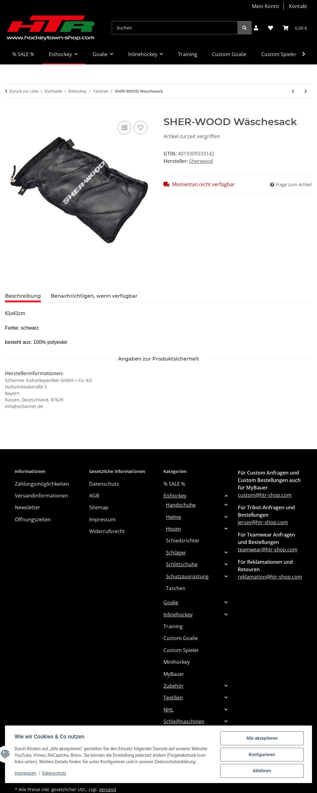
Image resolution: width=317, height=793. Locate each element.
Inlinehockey (178, 614)
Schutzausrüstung (187, 576)
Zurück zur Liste (23, 91)
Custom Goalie (180, 638)
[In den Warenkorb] (10, 112)
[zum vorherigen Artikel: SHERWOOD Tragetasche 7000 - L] (293, 91)
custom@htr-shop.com (265, 495)
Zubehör (173, 685)
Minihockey (176, 662)
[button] (256, 28)
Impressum (26, 774)
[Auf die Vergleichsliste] (124, 127)
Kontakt (298, 6)
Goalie (170, 602)
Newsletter (27, 507)
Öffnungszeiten (33, 519)
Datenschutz (55, 774)
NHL (168, 709)
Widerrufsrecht (107, 531)
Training (173, 626)
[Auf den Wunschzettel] (140, 127)
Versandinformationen (41, 495)
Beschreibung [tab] (23, 296)
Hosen (173, 528)
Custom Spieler (181, 650)
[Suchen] (175, 27)
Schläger (176, 552)
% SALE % (174, 483)
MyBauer (173, 674)
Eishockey (174, 495)
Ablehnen (261, 768)
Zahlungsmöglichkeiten (42, 483)
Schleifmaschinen (183, 721)
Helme (173, 517)
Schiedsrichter (183, 540)
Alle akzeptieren (261, 736)
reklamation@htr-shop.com (270, 576)
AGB (94, 495)
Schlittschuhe (182, 564)
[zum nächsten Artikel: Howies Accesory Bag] (305, 91)
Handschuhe (181, 505)
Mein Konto (265, 6)
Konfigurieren (261, 752)
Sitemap (98, 507)
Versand (107, 789)
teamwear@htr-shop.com (267, 549)
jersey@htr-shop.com (263, 522)
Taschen (175, 588)
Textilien (173, 697)
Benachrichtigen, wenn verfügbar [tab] (94, 296)
